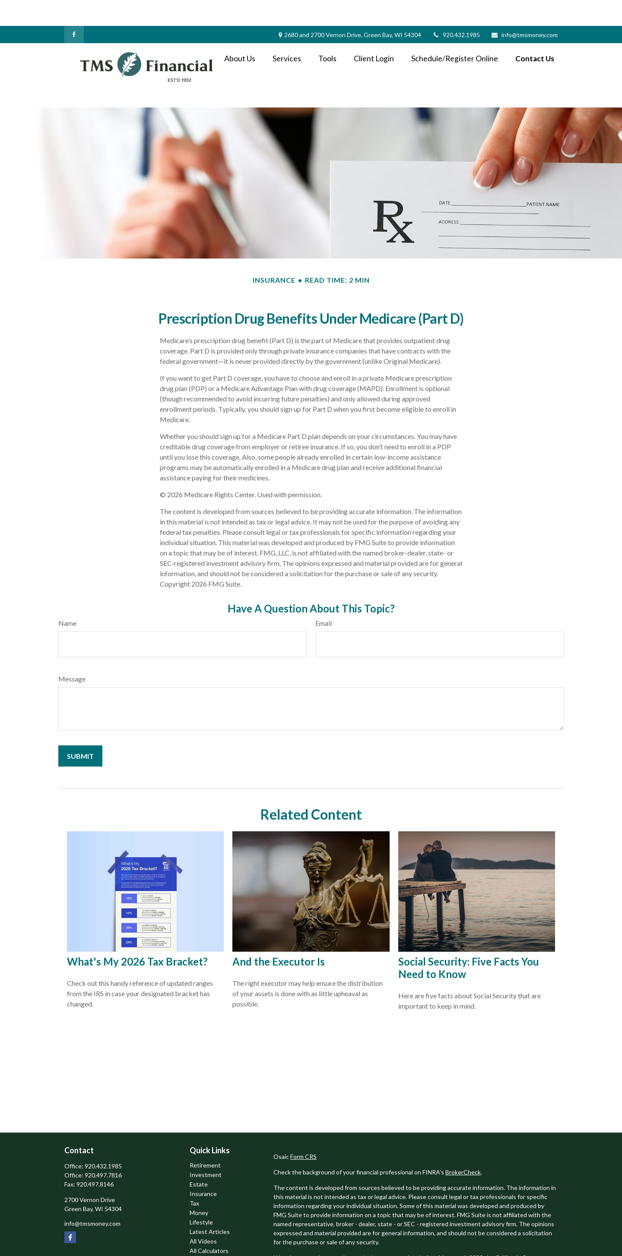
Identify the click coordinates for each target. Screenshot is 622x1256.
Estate (199, 1158)
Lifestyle (201, 1196)
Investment (206, 1148)
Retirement (205, 1139)
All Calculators (209, 1224)
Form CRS (303, 1130)
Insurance (203, 1167)
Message (72, 653)
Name (67, 597)
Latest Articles (210, 1205)
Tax (194, 1177)
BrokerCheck (463, 1146)
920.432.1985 (456, 9)
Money (199, 1186)
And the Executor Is (278, 935)
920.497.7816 (103, 1149)
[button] (240, 32)
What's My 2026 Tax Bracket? (137, 935)
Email (323, 597)
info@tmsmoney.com (524, 9)
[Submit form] (80, 730)
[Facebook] (74, 8)
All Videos (203, 1215)
